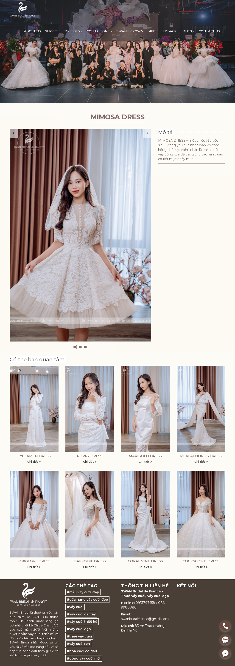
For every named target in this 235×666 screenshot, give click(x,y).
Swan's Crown (129, 31)
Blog (189, 31)
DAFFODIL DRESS (90, 561)
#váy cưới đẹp (79, 629)
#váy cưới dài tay (81, 614)
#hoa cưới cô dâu (82, 651)
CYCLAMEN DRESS (34, 456)
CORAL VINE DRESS (145, 561)
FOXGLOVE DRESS (33, 561)
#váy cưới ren (78, 644)
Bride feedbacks (163, 31)
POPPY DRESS (89, 456)
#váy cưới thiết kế (82, 622)
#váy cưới (75, 607)
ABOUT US (32, 31)
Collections (99, 31)
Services (53, 31)
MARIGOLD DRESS (145, 456)
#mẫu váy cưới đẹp (83, 592)
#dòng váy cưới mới (84, 658)
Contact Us (209, 31)
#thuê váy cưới (79, 636)
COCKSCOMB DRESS (201, 561)
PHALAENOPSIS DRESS (201, 456)
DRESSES (74, 31)
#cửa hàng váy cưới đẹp (87, 599)
